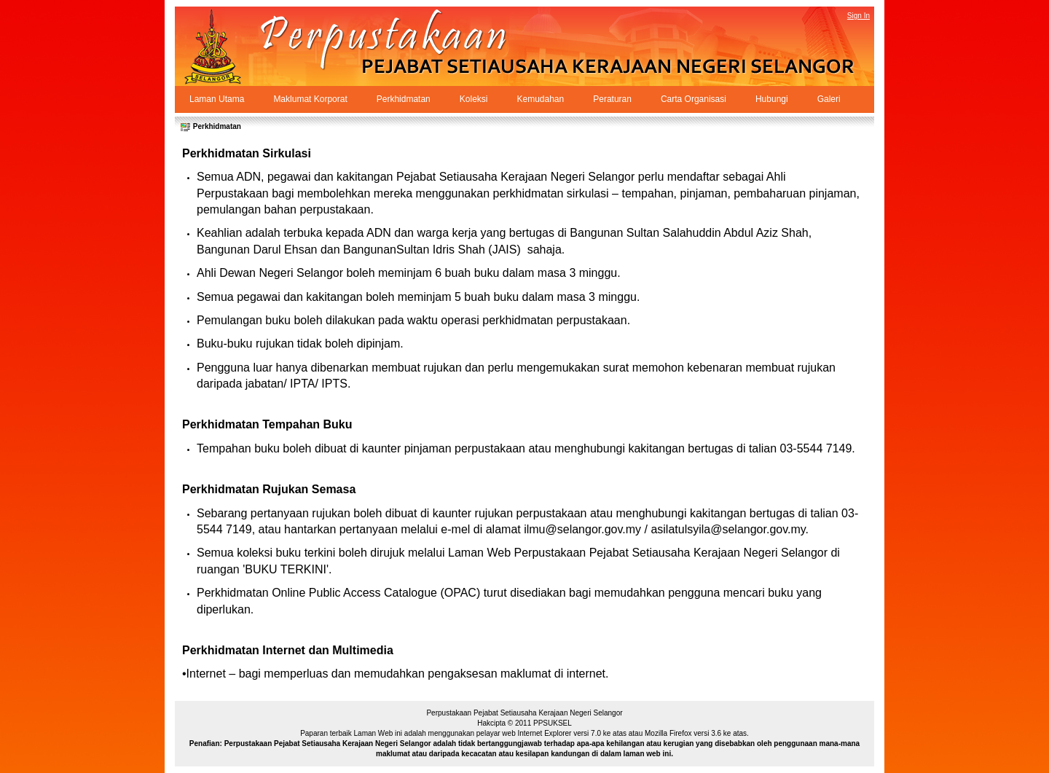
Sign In (858, 16)
